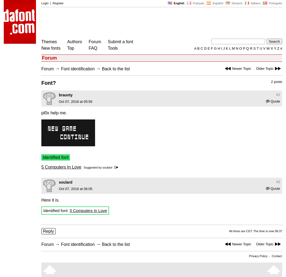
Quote (273, 101)
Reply (48, 231)
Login (45, 3)
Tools (113, 48)
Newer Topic (237, 69)
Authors (74, 41)
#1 (278, 95)
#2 (278, 182)
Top (70, 48)
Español (215, 3)
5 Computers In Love (61, 167)
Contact (277, 256)
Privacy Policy (258, 256)
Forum (95, 41)
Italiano (252, 3)
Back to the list (116, 69)
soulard (107, 167)
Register (58, 3)
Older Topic (269, 69)
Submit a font (120, 41)
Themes (49, 41)
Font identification (78, 69)
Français (195, 3)
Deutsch (234, 3)
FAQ (93, 48)
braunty (66, 95)
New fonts (50, 48)
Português (272, 3)
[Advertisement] (139, 24)
